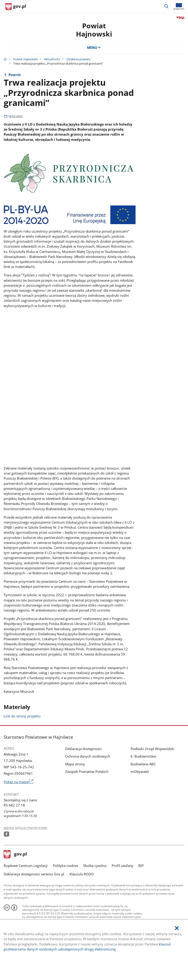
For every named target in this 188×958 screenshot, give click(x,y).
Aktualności (52, 59)
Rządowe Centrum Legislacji (26, 865)
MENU (94, 47)
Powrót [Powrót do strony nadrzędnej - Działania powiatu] (14, 74)
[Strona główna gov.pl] (15, 6)
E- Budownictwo (143, 756)
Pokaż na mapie (18, 781)
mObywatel (140, 771)
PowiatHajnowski (94, 30)
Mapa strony (75, 764)
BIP (141, 865)
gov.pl (15, 854)
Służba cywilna (94, 865)
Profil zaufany (122, 865)
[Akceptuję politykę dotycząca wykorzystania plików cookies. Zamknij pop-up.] (177, 928)
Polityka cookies (65, 865)
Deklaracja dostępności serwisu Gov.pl (34, 874)
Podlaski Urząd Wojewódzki (152, 748)
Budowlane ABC (143, 764)
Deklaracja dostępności (83, 748)
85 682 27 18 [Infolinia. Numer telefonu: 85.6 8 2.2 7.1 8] (14, 805)
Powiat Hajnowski (25, 59)
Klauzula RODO (82, 874)
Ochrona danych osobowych (87, 756)
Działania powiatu (79, 59)
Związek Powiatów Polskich (86, 771)
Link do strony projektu (22, 716)
